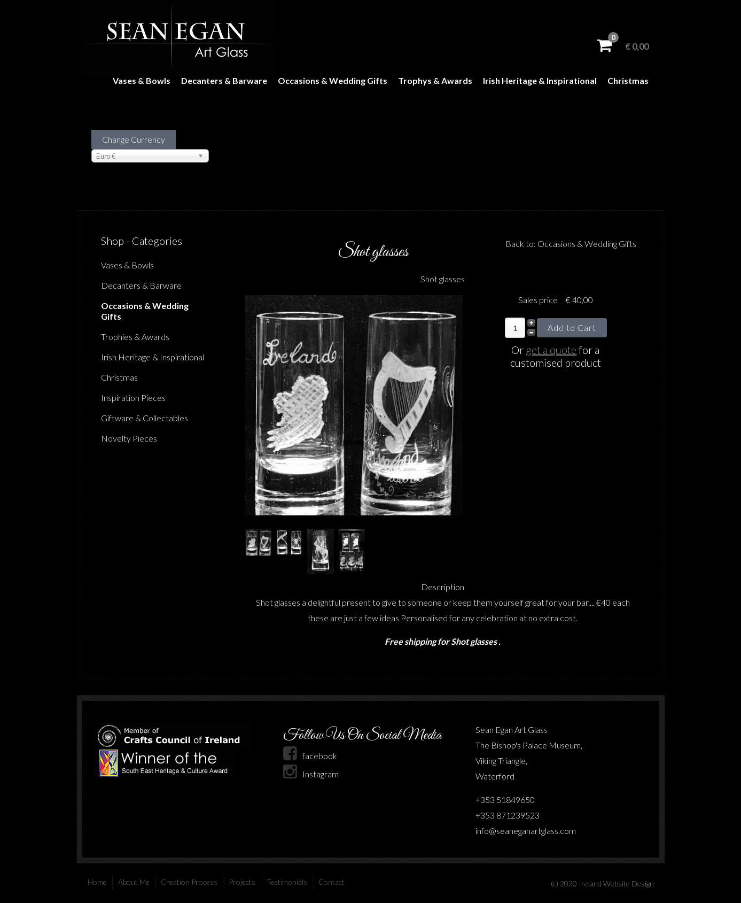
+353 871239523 (507, 815)
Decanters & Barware (224, 80)
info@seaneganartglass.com (525, 830)
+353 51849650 (505, 799)
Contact (331, 881)
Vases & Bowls (141, 80)
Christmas (628, 80)
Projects (242, 881)
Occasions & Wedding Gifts (332, 80)
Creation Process (189, 881)
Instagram (311, 774)
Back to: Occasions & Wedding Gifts (570, 243)
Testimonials (287, 881)
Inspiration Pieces (133, 397)
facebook (310, 756)
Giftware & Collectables (144, 418)
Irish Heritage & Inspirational (540, 80)
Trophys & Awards (435, 80)
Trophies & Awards (135, 336)
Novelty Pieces (129, 438)
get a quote (551, 349)
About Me (134, 881)
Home (97, 881)
